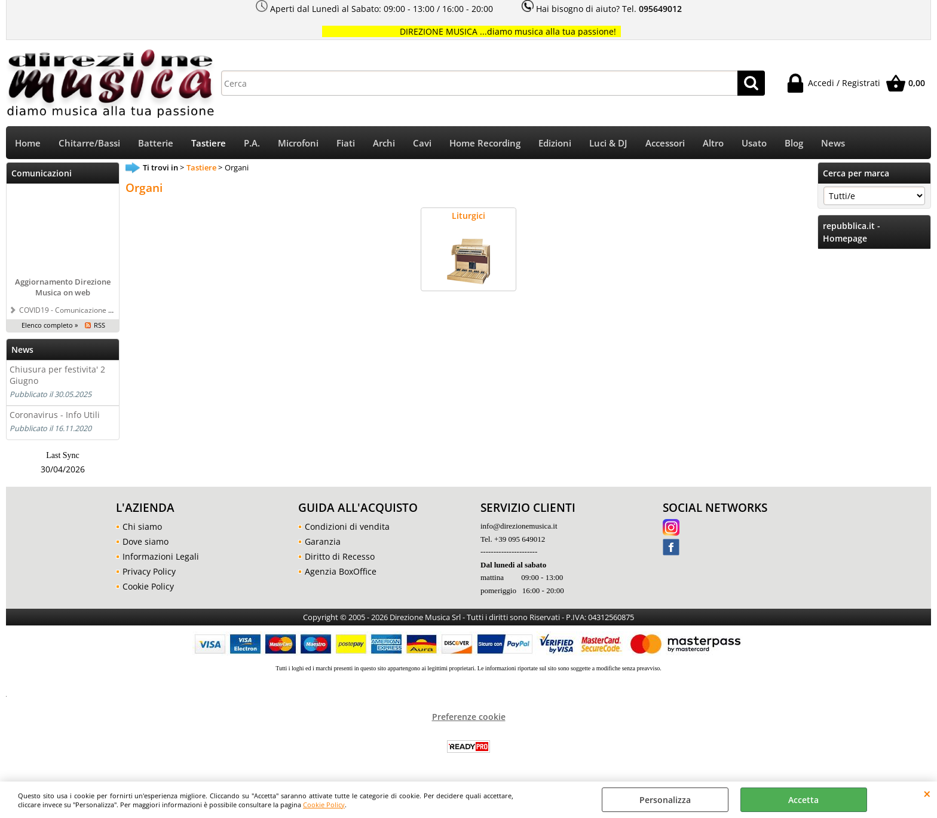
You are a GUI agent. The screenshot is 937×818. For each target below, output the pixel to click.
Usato (754, 143)
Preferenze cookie (469, 716)
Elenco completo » (50, 325)
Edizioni (554, 143)
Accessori (665, 143)
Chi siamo (142, 526)
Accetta (803, 799)
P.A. (252, 143)
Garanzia (323, 541)
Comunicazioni (41, 173)
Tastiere (208, 143)
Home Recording (484, 143)
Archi (384, 143)
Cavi (422, 143)
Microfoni (298, 143)
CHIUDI (927, 793)
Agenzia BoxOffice (340, 571)
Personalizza (665, 799)
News (833, 143)
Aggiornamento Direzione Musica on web (63, 287)
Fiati (345, 143)
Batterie (155, 143)
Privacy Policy (149, 571)
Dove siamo (146, 541)
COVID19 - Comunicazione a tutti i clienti (85, 310)
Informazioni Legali (161, 556)
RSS (99, 325)
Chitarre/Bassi (89, 143)
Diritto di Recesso (340, 556)
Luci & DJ (608, 143)
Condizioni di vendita (347, 526)
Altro (713, 143)
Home (28, 143)
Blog (794, 143)
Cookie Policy (324, 804)
